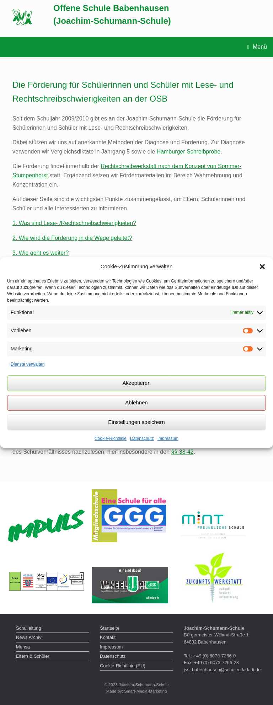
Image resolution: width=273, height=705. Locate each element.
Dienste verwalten (27, 364)
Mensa (23, 647)
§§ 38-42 (182, 452)
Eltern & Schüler (32, 656)
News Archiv (29, 637)
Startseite (109, 628)
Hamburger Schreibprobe (189, 152)
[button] (262, 266)
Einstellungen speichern (136, 422)
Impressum (167, 438)
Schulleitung (28, 628)
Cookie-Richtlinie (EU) (122, 665)
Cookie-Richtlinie (111, 438)
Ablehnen (136, 402)
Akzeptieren (136, 383)
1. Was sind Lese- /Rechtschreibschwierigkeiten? (74, 223)
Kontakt (108, 637)
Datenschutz (142, 438)
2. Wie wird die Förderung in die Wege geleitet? (72, 238)
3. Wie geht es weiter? (40, 253)
